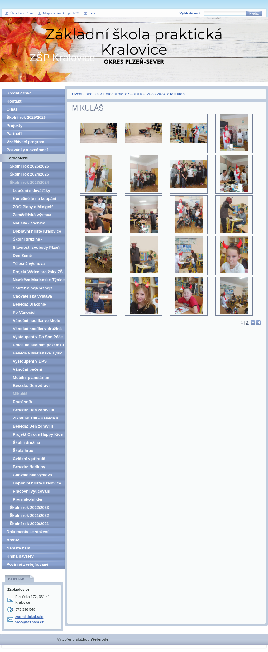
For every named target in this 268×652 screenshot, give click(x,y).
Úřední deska (19, 93)
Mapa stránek (54, 13)
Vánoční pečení (27, 369)
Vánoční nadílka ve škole (36, 320)
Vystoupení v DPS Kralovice (30, 362)
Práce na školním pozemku (38, 345)
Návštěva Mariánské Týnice (39, 280)
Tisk (92, 13)
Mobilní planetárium (31, 377)
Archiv (13, 540)
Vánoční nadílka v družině (37, 328)
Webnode (99, 639)
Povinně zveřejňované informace (27, 565)
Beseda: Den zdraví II (33, 426)
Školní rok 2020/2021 (29, 523)
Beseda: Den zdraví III (33, 410)
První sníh (22, 401)
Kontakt (14, 101)
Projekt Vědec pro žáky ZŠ (38, 271)
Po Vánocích (25, 312)
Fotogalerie (113, 94)
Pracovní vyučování (31, 491)
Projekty (14, 125)
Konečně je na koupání (34, 198)
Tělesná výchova (29, 263)
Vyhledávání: (190, 13)
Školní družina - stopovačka (27, 240)
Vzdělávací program (25, 141)
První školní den (28, 499)
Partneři (14, 133)
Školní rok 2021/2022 (29, 515)
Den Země (22, 255)
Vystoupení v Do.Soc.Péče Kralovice (38, 337)
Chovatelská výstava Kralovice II (32, 297)
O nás (12, 109)
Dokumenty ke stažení (27, 531)
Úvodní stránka (85, 94)
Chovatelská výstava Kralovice (32, 476)
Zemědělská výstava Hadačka (32, 216)
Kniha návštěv (20, 556)
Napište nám (18, 548)
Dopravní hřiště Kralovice (37, 231)
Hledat (254, 13)
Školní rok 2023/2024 (146, 94)
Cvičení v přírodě (29, 458)
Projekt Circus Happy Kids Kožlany (38, 435)
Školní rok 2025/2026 (26, 117)
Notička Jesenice (29, 223)
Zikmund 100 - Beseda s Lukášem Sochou (35, 419)
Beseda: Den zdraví (31, 385)
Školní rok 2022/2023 (29, 507)
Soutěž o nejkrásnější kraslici (33, 289)
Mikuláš (20, 393)
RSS (77, 13)
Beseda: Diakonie (29, 304)
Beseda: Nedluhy (29, 466)
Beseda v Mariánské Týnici (38, 353)
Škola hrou (23, 450)
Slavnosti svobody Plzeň (36, 247)
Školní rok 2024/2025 (29, 174)
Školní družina (26, 442)
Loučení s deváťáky (31, 190)
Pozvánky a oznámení (27, 150)
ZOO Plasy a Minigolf (33, 206)
